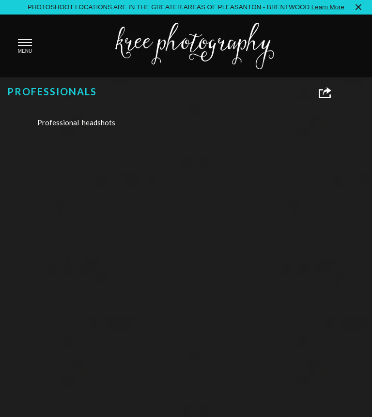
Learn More (327, 7)
